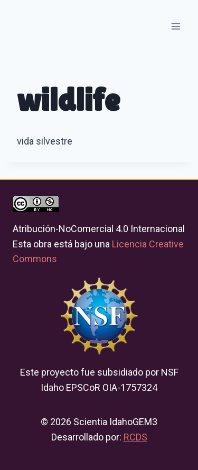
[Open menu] (175, 26)
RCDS (135, 437)
